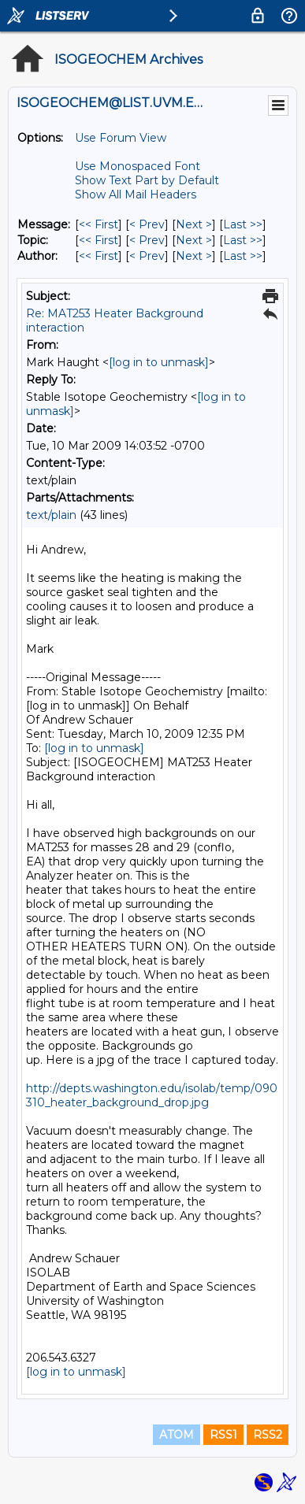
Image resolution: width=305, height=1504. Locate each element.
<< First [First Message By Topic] (98, 240)
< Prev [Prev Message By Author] (147, 256)
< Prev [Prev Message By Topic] (147, 240)
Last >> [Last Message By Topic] (242, 240)
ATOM (176, 1435)
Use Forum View (120, 138)
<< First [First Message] (98, 224)
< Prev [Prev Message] (147, 224)
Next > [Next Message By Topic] (194, 240)
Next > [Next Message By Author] (194, 256)
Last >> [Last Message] (242, 224)
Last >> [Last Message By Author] (242, 256)
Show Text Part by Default (147, 180)
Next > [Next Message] (194, 224)
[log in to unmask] (159, 362)
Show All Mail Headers (135, 194)
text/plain (51, 515)
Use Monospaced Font (137, 166)
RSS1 (223, 1435)
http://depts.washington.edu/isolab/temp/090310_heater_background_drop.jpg (151, 1095)
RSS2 (267, 1435)
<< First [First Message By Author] (98, 256)
